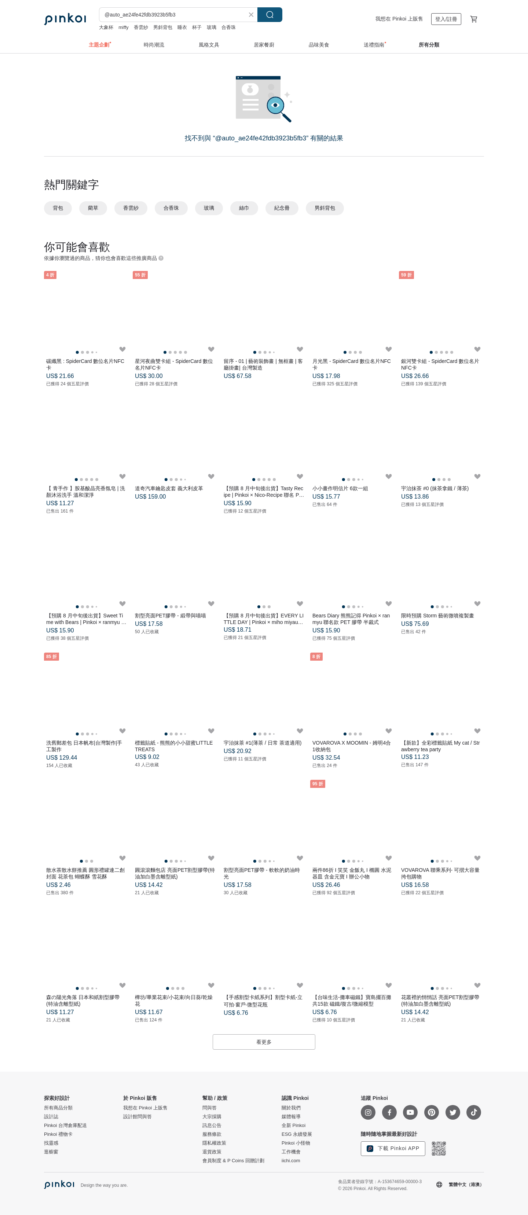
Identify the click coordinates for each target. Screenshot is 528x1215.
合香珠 (228, 27)
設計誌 (51, 1116)
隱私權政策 (214, 1143)
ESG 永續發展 (297, 1134)
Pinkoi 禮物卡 (58, 1134)
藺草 (93, 208)
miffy (123, 27)
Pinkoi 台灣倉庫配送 (65, 1125)
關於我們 (291, 1108)
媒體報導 (291, 1116)
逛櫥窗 (51, 1152)
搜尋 (269, 14)
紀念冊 (282, 208)
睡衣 (182, 27)
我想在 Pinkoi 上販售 (399, 19)
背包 (58, 208)
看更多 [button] (264, 1042)
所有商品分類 (58, 1108)
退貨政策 (211, 1152)
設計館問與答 (137, 1116)
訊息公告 (211, 1125)
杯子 (197, 27)
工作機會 (291, 1152)
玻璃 (211, 27)
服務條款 (211, 1134)
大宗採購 (211, 1116)
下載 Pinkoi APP (393, 1148)
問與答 (209, 1108)
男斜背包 (162, 27)
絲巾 (244, 208)
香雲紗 (141, 27)
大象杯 (106, 27)
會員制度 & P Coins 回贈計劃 (233, 1160)
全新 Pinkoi (293, 1125)
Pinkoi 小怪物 (296, 1143)
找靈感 (51, 1143)
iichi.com (291, 1160)
